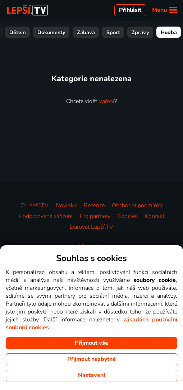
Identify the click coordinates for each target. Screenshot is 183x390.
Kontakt (154, 216)
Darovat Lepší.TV (91, 227)
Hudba (169, 32)
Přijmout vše (91, 343)
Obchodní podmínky (137, 205)
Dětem (17, 32)
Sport (113, 32)
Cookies (128, 216)
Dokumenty (51, 32)
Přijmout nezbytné (91, 359)
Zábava (86, 32)
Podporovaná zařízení (46, 216)
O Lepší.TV (34, 205)
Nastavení (91, 375)
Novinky (66, 205)
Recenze (94, 205)
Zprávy (140, 32)
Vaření (106, 101)
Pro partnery (95, 216)
